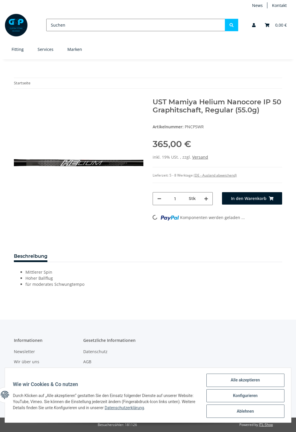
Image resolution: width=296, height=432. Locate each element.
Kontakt (279, 5)
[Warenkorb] (275, 25)
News (257, 5)
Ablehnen (243, 411)
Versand (200, 157)
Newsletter (24, 351)
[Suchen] (135, 25)
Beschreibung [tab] (30, 256)
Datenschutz (95, 351)
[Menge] (175, 198)
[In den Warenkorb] (252, 198)
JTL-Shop (266, 424)
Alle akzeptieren (243, 381)
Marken (74, 49)
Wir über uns (26, 361)
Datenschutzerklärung (153, 408)
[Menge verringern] (159, 198)
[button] (253, 25)
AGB (87, 361)
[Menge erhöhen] (206, 198)
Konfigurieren (244, 396)
